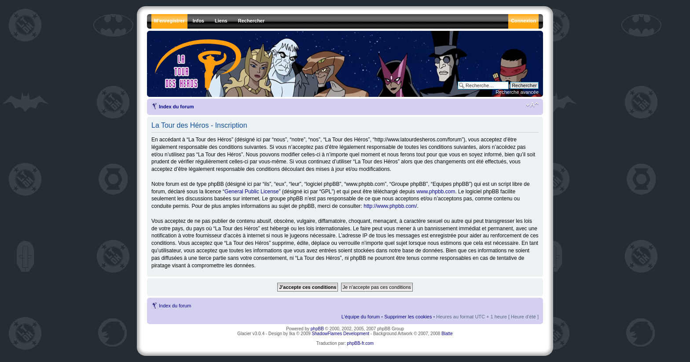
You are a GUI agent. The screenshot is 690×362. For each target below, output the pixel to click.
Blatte (447, 333)
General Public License (251, 191)
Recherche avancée (517, 92)
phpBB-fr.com (360, 343)
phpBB (317, 328)
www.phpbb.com (435, 191)
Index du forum (176, 106)
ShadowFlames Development (340, 333)
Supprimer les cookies (408, 316)
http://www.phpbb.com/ (390, 206)
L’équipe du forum (360, 316)
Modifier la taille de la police (532, 105)
